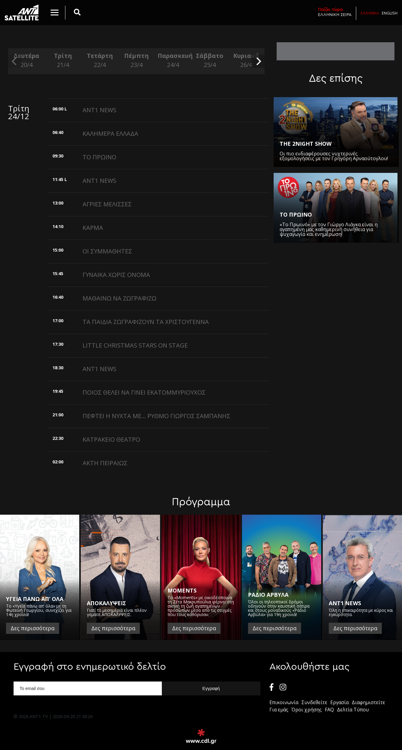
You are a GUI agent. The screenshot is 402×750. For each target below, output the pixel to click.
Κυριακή (246, 60)
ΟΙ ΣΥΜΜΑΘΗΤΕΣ (107, 251)
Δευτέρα (26, 60)
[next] (258, 61)
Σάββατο (209, 60)
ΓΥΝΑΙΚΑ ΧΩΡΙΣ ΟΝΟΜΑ (116, 275)
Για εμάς (278, 709)
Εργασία (339, 702)
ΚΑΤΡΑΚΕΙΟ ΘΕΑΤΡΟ (111, 439)
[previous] (14, 61)
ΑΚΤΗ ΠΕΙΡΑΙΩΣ (105, 463)
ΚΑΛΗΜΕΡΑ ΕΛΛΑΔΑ (110, 133)
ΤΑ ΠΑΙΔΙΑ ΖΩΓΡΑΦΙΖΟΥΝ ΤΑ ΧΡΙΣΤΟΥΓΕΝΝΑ (146, 322)
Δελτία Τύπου (353, 709)
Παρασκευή (173, 60)
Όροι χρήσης (306, 709)
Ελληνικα (370, 13)
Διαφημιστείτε (368, 702)
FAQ (329, 709)
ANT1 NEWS (99, 110)
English (389, 13)
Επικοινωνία (283, 702)
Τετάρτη (99, 60)
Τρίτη (63, 60)
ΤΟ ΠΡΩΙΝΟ (99, 157)
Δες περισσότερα (33, 628)
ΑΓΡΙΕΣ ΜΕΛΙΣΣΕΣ (107, 204)
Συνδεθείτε (314, 702)
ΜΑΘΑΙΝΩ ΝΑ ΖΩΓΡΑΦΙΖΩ (119, 298)
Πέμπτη (136, 60)
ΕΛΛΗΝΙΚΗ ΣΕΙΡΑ (335, 12)
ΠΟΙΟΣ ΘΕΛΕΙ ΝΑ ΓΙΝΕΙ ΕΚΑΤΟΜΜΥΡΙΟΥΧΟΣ (144, 392)
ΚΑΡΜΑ (93, 228)
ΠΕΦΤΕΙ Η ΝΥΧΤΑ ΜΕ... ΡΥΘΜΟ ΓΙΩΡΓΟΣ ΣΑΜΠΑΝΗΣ (156, 416)
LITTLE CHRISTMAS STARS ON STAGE (135, 345)
